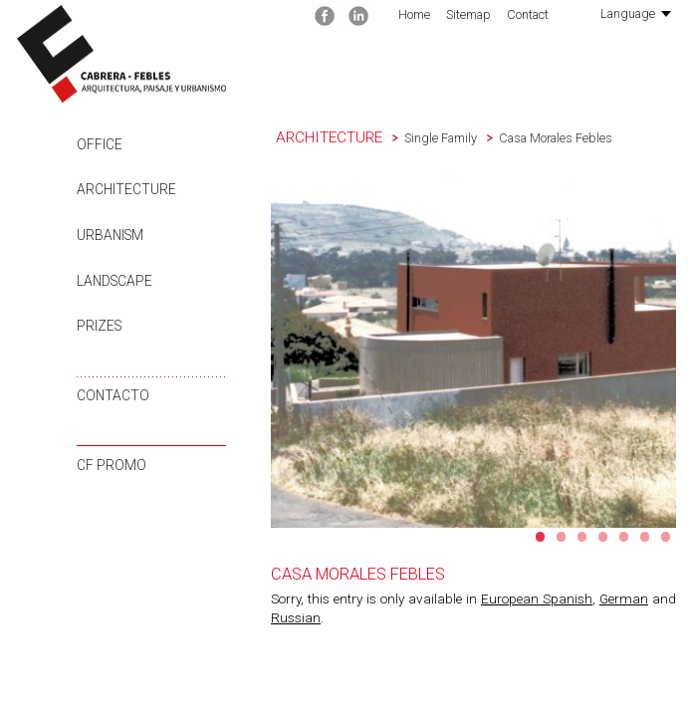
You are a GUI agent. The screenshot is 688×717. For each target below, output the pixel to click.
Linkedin (358, 16)
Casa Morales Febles (555, 137)
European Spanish (536, 598)
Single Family (440, 137)
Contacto (113, 395)
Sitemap (468, 14)
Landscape (114, 281)
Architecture (126, 189)
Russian (296, 617)
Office (99, 144)
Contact (528, 14)
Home (414, 14)
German (623, 598)
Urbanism (110, 235)
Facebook (325, 16)
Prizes (99, 326)
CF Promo (111, 465)
